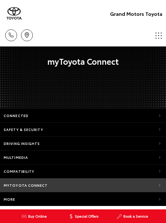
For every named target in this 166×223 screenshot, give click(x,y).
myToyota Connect (26, 185)
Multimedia (16, 157)
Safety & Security (23, 129)
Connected (16, 115)
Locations (27, 34)
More (9, 199)
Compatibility (19, 171)
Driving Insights (22, 143)
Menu (158, 35)
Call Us (11, 34)
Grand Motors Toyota (136, 13)
